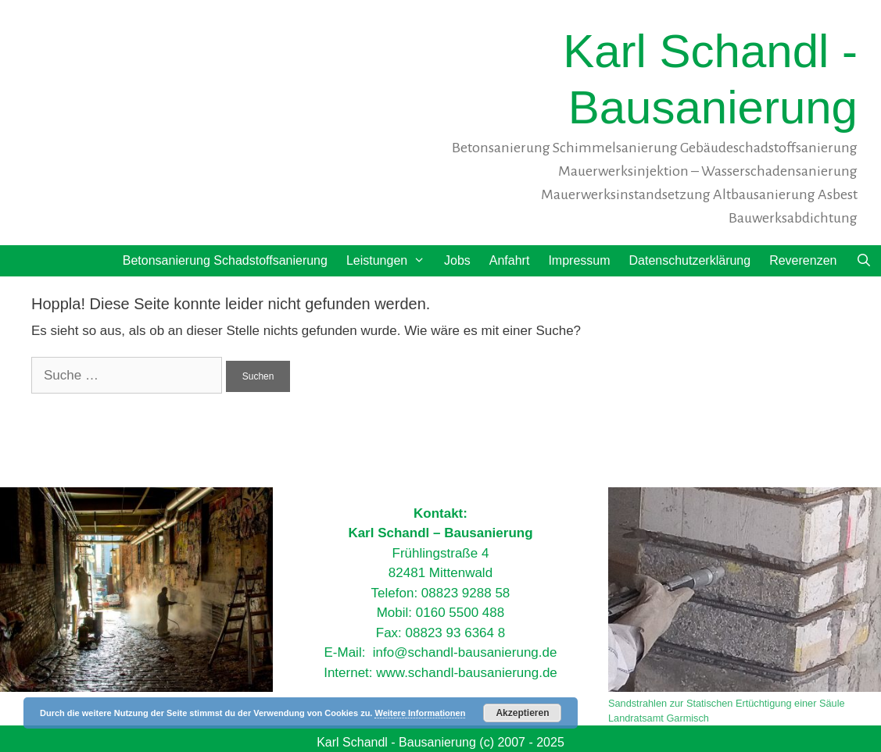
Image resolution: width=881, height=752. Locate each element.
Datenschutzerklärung (690, 260)
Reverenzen (802, 260)
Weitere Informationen (419, 713)
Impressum (579, 260)
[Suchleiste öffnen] (863, 260)
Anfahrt (509, 260)
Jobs (457, 260)
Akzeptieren (522, 712)
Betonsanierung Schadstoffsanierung (225, 260)
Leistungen (390, 260)
